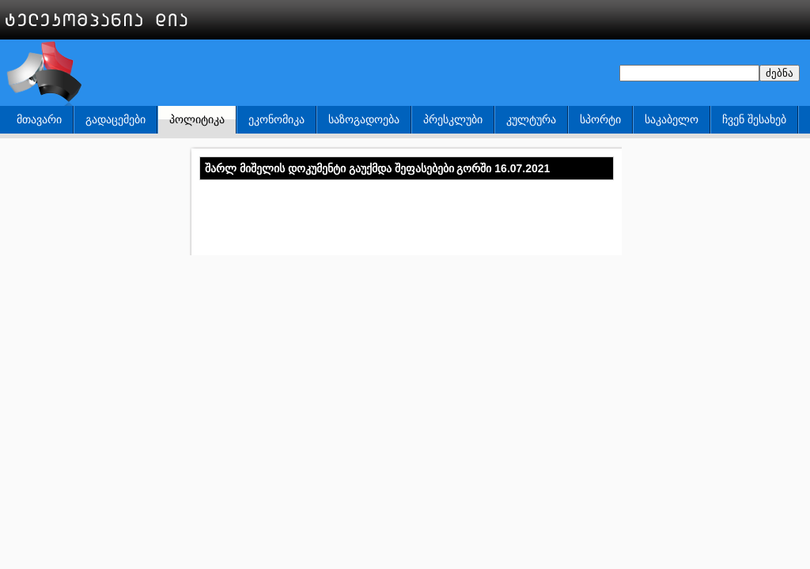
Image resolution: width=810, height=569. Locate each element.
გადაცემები (115, 119)
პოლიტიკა (197, 119)
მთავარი (39, 119)
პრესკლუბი (453, 119)
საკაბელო (671, 119)
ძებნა (779, 73)
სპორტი (600, 119)
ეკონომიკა (276, 119)
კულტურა (531, 119)
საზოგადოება (363, 119)
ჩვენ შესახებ (754, 119)
